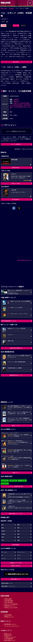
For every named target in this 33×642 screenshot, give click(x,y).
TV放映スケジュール (10, 637)
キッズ (19, 555)
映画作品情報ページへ (7, 583)
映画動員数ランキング (10, 624)
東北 (18, 531)
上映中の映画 (8, 599)
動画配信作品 (8, 635)
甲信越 (3, 534)
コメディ (3, 558)
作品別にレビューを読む (11, 607)
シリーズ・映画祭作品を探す (16, 486)
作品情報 (11, 8)
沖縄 (18, 540)
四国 (18, 537)
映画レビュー (16, 472)
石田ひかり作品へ (16, 183)
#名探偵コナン (21, 480)
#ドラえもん (4, 480)
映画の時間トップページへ (8, 586)
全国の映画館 (8, 615)
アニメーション (21, 552)
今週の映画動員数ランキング (8, 321)
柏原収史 (21, 107)
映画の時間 (4, 8)
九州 (2, 540)
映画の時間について (16, 579)
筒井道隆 (26, 105)
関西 (2, 527)
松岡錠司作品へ (16, 167)
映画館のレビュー (9, 616)
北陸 (18, 534)
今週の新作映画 (8, 600)
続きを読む (16, 62)
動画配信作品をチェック (16, 375)
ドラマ (3, 21)
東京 (2, 524)
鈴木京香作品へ (16, 199)
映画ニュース (8, 633)
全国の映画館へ (16, 544)
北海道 (3, 531)
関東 (18, 524)
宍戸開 (16, 107)
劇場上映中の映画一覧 (16, 348)
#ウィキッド (13, 480)
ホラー (19, 558)
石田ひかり (17, 103)
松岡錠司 (16, 99)
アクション (4, 552)
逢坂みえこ (17, 101)
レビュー (15, 25)
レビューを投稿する (16, 144)
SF (2, 555)
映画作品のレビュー (9, 605)
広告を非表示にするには (24, 260)
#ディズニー (4, 483)
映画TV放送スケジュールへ (16, 513)
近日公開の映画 (8, 602)
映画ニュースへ (16, 425)
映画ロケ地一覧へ (16, 565)
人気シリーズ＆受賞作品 (11, 604)
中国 (2, 537)
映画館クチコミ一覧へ (16, 563)
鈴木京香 (23, 103)
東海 (18, 527)
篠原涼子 (21, 105)
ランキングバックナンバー (11, 626)
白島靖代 (15, 105)
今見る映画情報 (8, 638)
